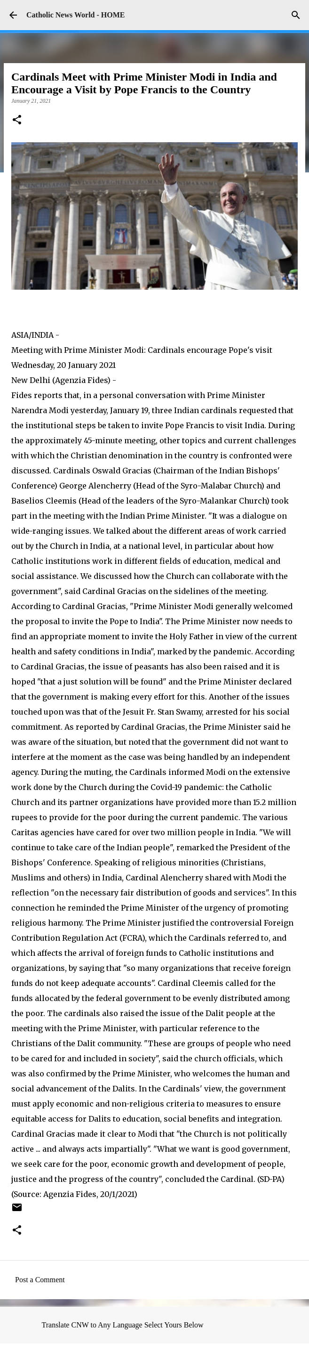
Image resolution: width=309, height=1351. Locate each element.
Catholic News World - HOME (75, 15)
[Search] (295, 15)
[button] (17, 120)
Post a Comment (40, 1280)
